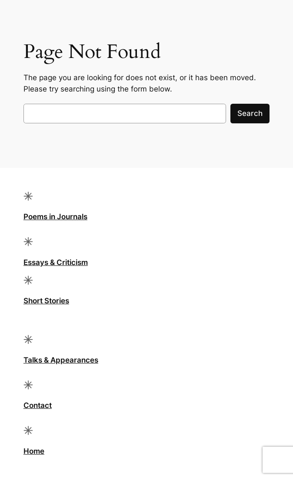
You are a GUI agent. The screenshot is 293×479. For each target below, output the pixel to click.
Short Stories (46, 300)
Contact (37, 405)
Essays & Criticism (55, 262)
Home (33, 451)
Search (250, 113)
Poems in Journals (55, 216)
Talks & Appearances (60, 360)
